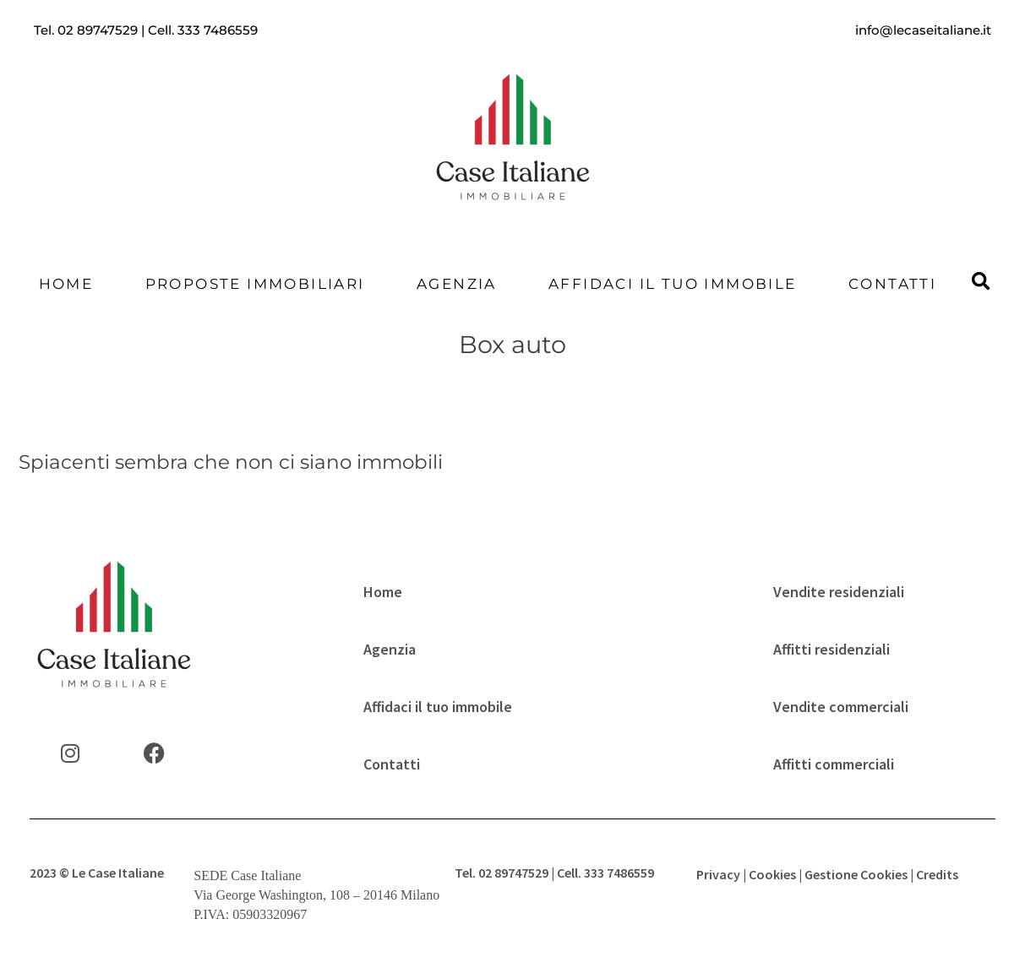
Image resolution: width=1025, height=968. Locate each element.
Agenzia (457, 283)
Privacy (718, 874)
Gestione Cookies (856, 874)
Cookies (772, 874)
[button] (981, 282)
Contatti (892, 283)
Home (66, 283)
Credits (937, 874)
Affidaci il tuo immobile (672, 283)
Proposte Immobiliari (255, 283)
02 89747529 (97, 30)
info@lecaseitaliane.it (923, 30)
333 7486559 (217, 30)
